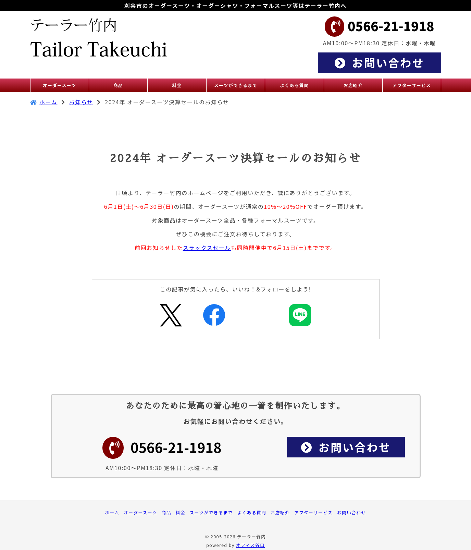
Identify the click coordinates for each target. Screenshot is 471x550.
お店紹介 (280, 512)
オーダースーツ (140, 512)
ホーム (48, 102)
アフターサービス (313, 512)
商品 (166, 512)
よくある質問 (251, 512)
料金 (180, 512)
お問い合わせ (351, 512)
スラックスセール (207, 247)
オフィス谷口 (250, 545)
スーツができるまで (211, 512)
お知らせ (81, 102)
